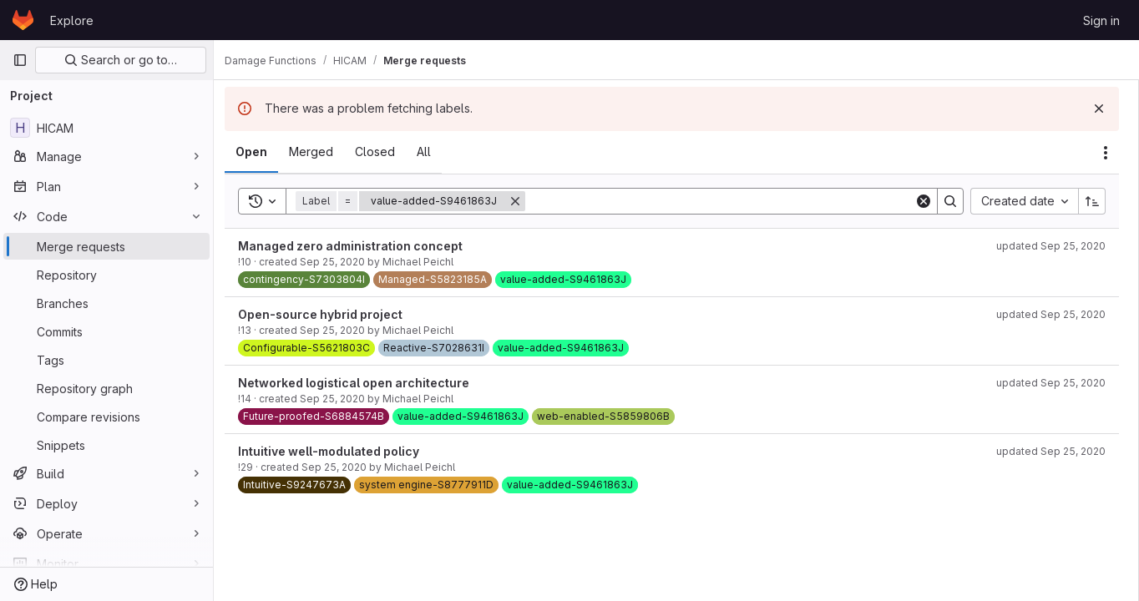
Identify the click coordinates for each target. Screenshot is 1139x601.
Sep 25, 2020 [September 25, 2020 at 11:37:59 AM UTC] (341, 330)
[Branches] (106, 303)
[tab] (260, 152)
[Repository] (106, 274)
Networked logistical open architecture (362, 383)
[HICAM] (106, 127)
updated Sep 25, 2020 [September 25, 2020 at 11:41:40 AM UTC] (1051, 246)
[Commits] (106, 331)
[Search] (724, 201)
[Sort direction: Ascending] (1092, 201)
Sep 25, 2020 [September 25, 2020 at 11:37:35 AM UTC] (341, 261)
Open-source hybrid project (329, 314)
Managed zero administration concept (359, 246)
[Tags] (106, 359)
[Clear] (924, 201)
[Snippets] (106, 445)
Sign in (1101, 20)
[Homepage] (23, 20)
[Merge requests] (106, 246)
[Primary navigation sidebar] (20, 60)
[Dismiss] (1099, 108)
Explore (72, 20)
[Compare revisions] (106, 416)
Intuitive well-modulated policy (337, 451)
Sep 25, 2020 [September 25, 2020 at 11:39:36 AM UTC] (343, 467)
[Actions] (1105, 152)
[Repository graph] (106, 388)
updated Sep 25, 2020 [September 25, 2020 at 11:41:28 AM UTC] (1051, 451)
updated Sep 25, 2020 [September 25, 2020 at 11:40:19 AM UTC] (1051, 314)
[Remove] (524, 201)
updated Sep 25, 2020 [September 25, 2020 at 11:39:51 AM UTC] (1051, 382)
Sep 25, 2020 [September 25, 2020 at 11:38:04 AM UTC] (341, 398)
